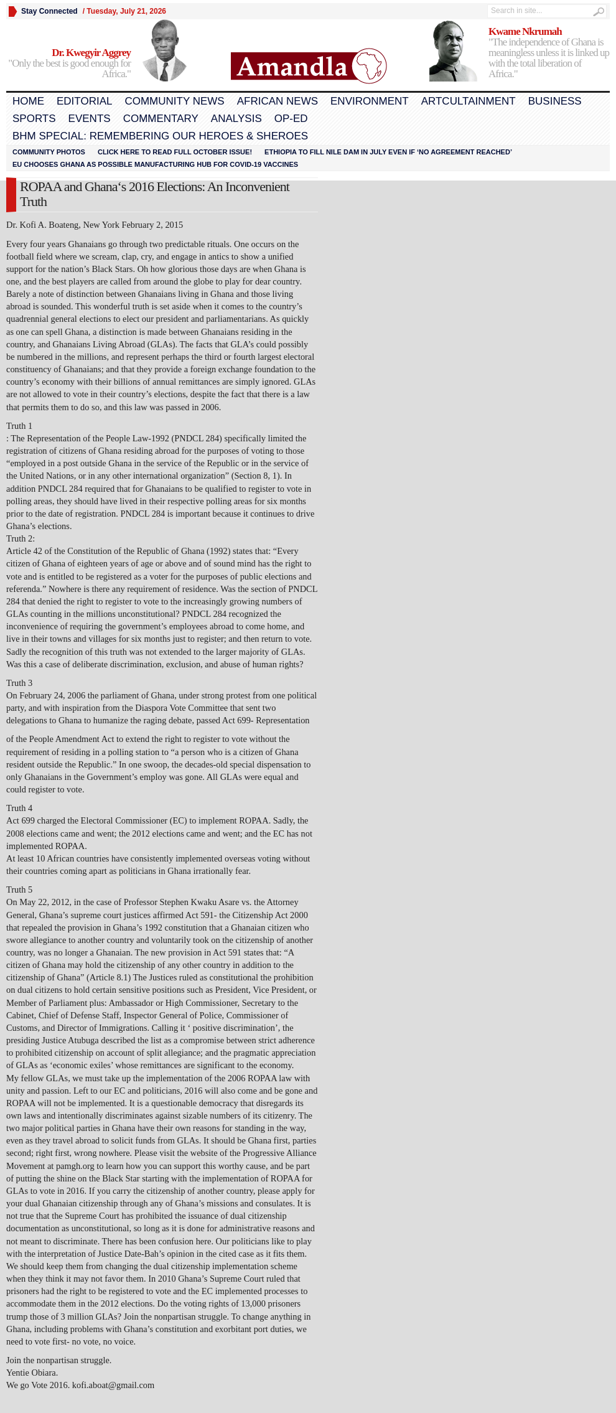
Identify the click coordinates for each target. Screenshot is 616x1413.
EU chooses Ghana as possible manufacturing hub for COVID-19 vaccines (155, 164)
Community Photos (48, 152)
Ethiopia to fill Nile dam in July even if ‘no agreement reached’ (388, 152)
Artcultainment (468, 101)
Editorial (84, 101)
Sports (34, 118)
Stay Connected (49, 11)
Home (28, 101)
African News (277, 101)
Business (555, 101)
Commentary (160, 118)
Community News (174, 101)
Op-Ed (291, 118)
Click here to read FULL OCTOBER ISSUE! (175, 152)
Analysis (236, 118)
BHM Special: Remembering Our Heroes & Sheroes (160, 136)
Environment (369, 101)
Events (89, 118)
